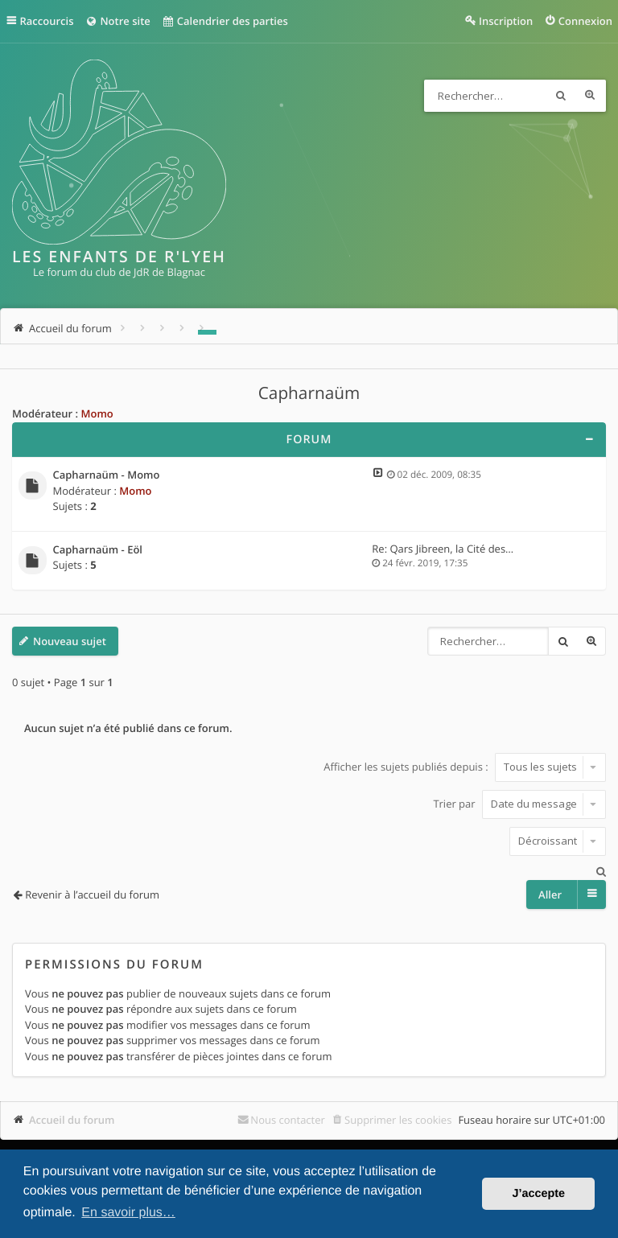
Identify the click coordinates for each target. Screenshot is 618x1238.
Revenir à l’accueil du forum (92, 894)
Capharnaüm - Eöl (98, 550)
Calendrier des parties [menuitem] (225, 21)
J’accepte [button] (538, 1193)
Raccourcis (47, 21)
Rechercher (560, 95)
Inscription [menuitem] (506, 21)
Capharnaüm (309, 393)
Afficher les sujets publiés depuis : (464, 766)
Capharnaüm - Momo (106, 475)
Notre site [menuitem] (117, 21)
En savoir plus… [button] (128, 1212)
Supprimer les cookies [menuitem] (397, 1120)
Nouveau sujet (69, 641)
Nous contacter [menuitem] (287, 1120)
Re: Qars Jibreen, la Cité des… (442, 548)
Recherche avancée (589, 95)
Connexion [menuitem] (585, 21)
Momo (96, 413)
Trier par (519, 803)
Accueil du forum (72, 1120)
